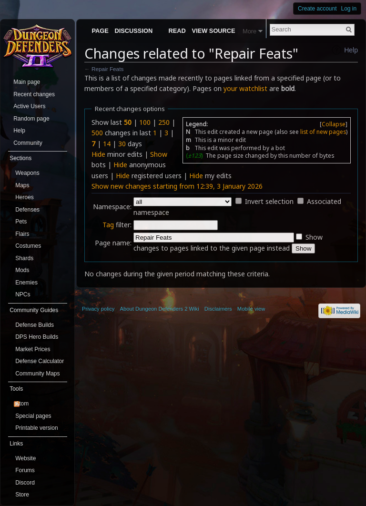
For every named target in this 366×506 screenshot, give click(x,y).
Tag (108, 224)
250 (164, 122)
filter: (117, 224)
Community (27, 143)
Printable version (36, 428)
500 (97, 132)
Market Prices (32, 349)
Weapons (27, 173)
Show (158, 154)
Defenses (27, 209)
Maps (22, 185)
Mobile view (251, 309)
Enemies (26, 282)
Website (25, 458)
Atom (22, 403)
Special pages (33, 416)
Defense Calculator (39, 361)
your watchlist (245, 88)
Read (177, 30)
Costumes (28, 246)
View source (213, 30)
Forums (25, 470)
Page (100, 30)
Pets (21, 221)
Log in (349, 8)
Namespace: (112, 206)
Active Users (29, 106)
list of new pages (323, 131)
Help (351, 50)
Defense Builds (34, 325)
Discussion (134, 30)
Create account (317, 8)
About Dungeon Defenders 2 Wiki (159, 309)
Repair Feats (107, 69)
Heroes (24, 197)
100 (145, 122)
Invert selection (269, 201)
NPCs (22, 294)
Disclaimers (218, 309)
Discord (25, 482)
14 (107, 143)
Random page (31, 118)
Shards (24, 258)
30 (122, 143)
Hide (98, 154)
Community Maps (37, 373)
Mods (22, 270)
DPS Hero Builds (36, 337)
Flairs (22, 234)
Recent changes (34, 94)
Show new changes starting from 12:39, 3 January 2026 (177, 186)
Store (22, 494)
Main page (26, 82)
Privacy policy (98, 309)
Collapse (334, 124)
